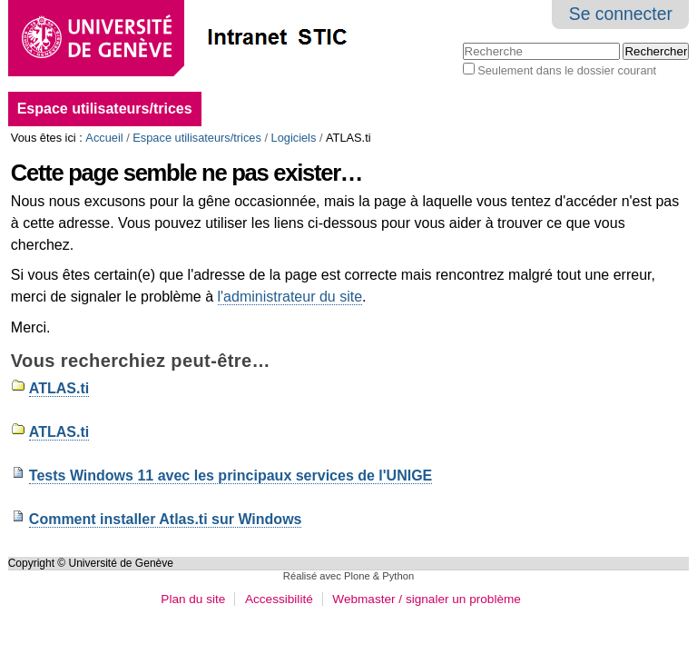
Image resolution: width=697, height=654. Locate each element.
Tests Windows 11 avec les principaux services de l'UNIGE (230, 475)
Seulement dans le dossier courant (566, 70)
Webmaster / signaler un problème (426, 599)
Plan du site (193, 599)
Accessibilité (279, 599)
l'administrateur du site (290, 296)
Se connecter (620, 14)
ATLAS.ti (59, 388)
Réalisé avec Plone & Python (348, 575)
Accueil (104, 137)
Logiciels (294, 137)
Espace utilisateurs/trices (104, 108)
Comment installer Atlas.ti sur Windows (165, 519)
